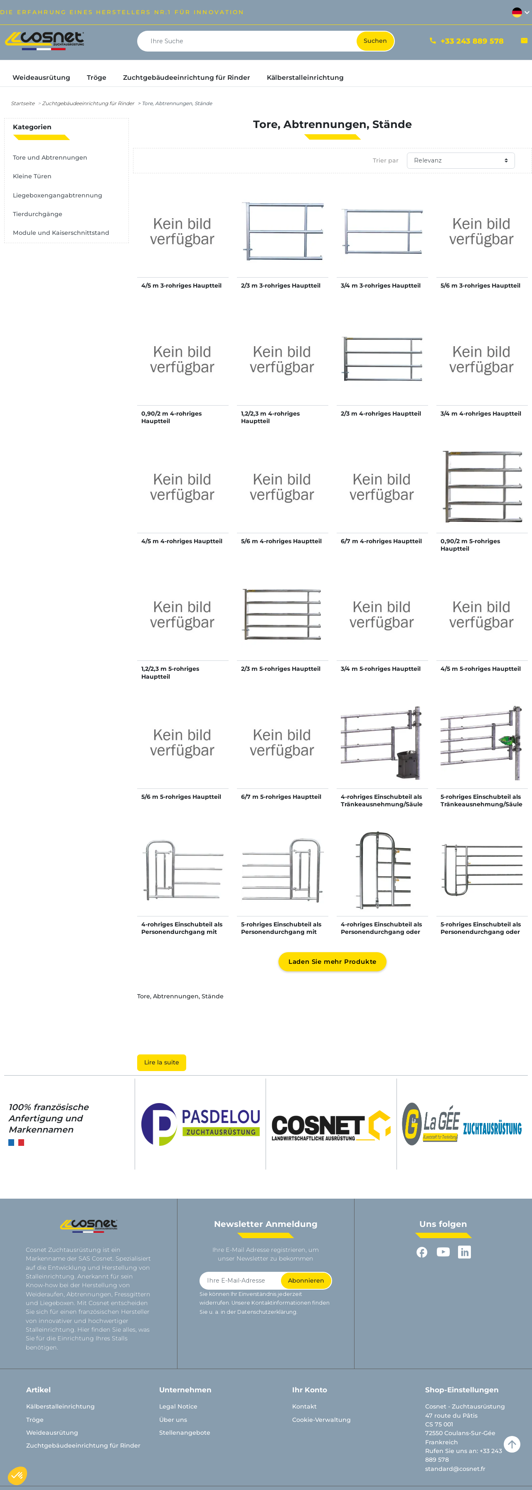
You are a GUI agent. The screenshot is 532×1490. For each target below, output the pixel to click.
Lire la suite (161, 1062)
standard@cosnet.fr (455, 1469)
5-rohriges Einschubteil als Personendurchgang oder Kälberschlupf (481, 932)
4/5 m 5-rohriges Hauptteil (481, 668)
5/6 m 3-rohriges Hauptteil (480, 285)
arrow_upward (512, 1444)
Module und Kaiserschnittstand (61, 232)
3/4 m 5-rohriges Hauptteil (381, 668)
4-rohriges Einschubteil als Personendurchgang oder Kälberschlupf (381, 932)
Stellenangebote (184, 1432)
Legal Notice (178, 1406)
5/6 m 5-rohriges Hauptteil (181, 796)
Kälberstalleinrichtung (60, 1406)
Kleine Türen (32, 176)
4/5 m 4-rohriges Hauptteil (181, 541)
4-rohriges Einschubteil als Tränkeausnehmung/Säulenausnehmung (382, 804)
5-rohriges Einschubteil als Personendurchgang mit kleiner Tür (281, 932)
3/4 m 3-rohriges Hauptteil (381, 285)
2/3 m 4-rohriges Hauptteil (381, 413)
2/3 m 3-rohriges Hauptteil (280, 285)
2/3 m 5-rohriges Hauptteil (280, 668)
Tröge (35, 1420)
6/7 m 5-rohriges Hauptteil (281, 796)
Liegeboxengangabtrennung (57, 195)
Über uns (173, 1420)
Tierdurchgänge (37, 214)
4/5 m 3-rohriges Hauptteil (181, 285)
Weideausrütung (52, 1432)
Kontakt (304, 1406)
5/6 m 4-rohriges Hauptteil (281, 541)
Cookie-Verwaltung (321, 1420)
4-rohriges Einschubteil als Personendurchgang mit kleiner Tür (181, 932)
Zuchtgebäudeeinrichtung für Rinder (88, 103)
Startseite (22, 103)
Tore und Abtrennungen (50, 157)
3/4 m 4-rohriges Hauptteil (481, 413)
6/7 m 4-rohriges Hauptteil (381, 541)
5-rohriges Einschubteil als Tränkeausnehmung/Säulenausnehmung (481, 804)
